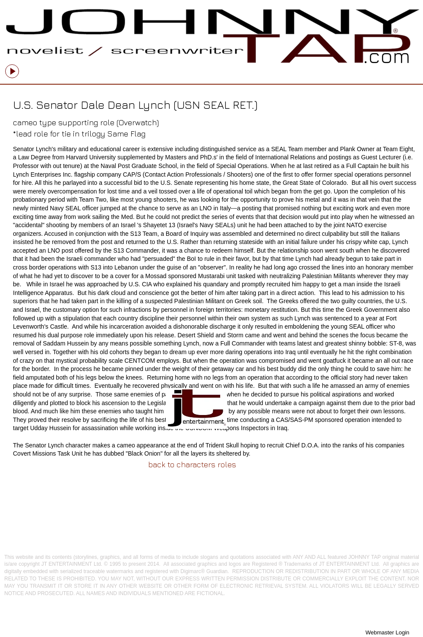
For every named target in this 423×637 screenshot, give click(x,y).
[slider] (113, 68)
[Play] (12, 71)
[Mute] (103, 67)
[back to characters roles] (192, 464)
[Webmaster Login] (387, 632)
